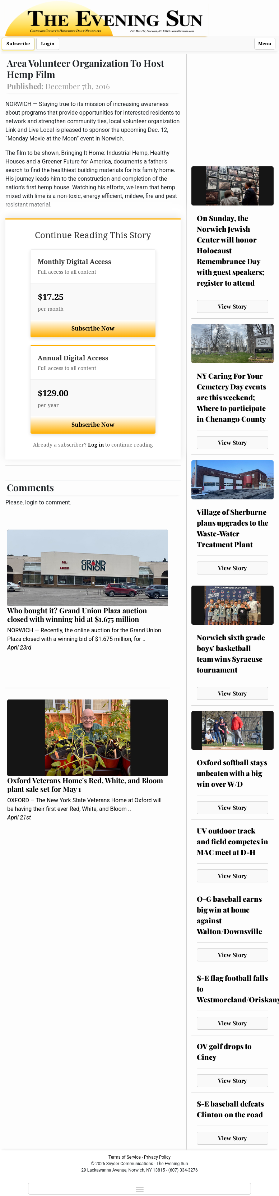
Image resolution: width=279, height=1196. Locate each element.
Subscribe (18, 43)
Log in (96, 445)
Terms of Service (124, 1157)
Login (48, 43)
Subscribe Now (93, 328)
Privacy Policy (157, 1157)
